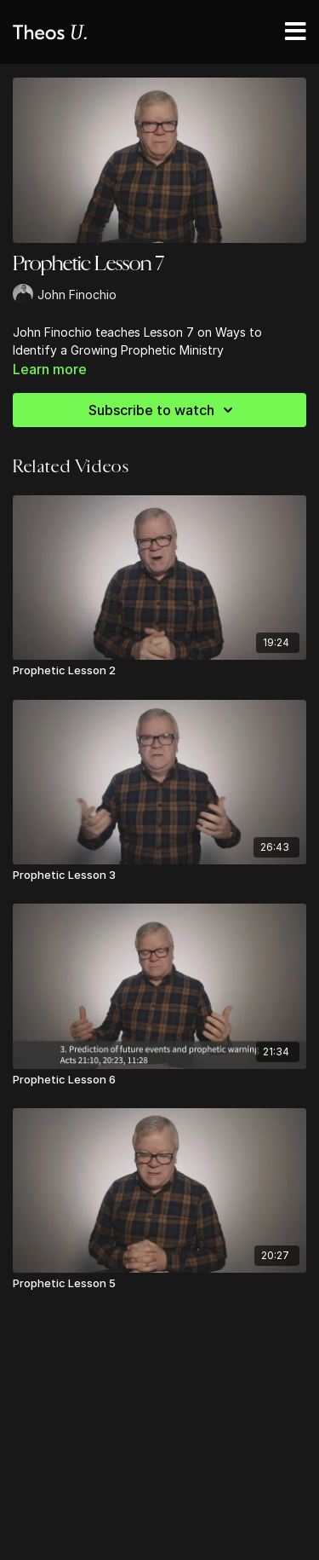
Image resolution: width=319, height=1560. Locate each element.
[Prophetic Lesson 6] (159, 1080)
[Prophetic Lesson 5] (159, 1283)
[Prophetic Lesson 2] (159, 670)
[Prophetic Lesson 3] (159, 875)
